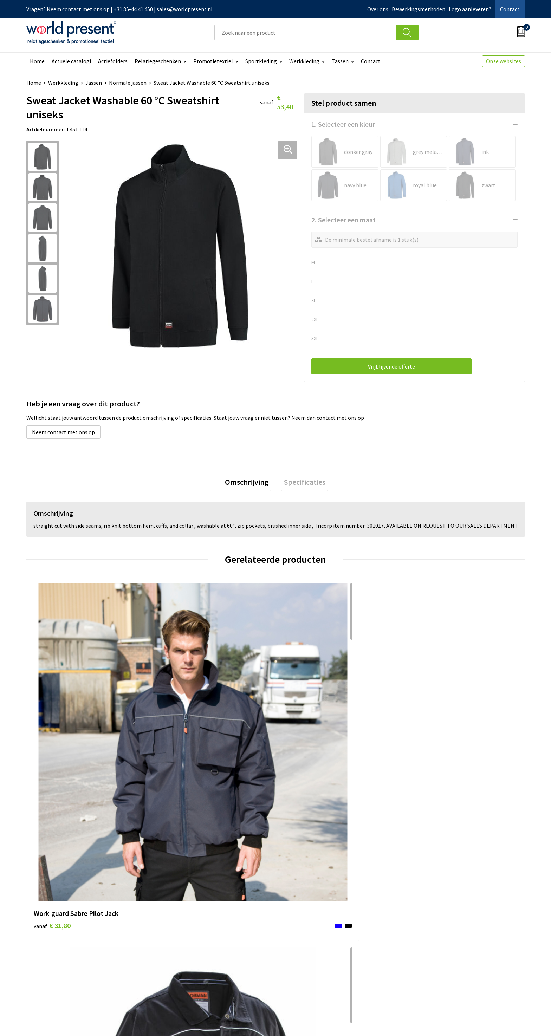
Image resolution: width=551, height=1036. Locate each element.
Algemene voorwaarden (411, 1020)
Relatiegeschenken (158, 61)
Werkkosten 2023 (181, 919)
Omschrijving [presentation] (249, 483)
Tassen (340, 61)
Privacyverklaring (468, 1020)
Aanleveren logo (180, 962)
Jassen (93, 82)
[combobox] (305, 32)
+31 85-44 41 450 (133, 9)
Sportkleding (261, 61)
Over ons (377, 9)
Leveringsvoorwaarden (188, 941)
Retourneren (299, 930)
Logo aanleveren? (470, 9)
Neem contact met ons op (63, 432)
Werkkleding (304, 61)
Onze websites (503, 61)
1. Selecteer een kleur (343, 124)
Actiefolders (113, 61)
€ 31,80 (52, 719)
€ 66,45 (176, 719)
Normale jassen (128, 82)
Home (37, 61)
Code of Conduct (180, 930)
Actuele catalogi (71, 61)
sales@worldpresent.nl (185, 9)
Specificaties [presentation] (302, 483)
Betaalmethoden (305, 919)
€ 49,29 (301, 730)
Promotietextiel (213, 61)
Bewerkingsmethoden (418, 9)
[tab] (249, 483)
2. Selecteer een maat (343, 219)
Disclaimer (508, 1020)
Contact (510, 9)
